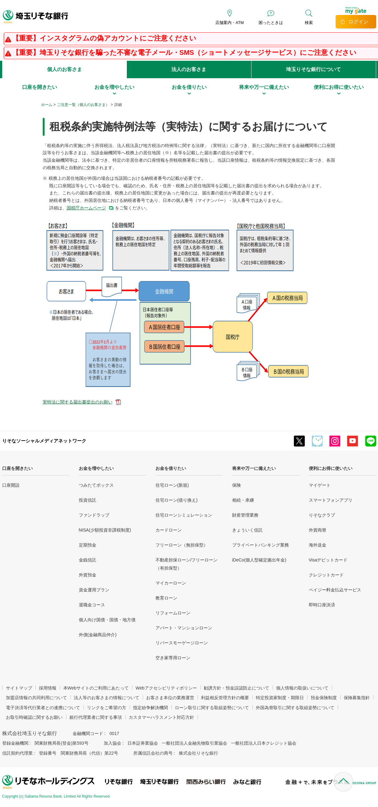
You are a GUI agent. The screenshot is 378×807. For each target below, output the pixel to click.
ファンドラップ (94, 515)
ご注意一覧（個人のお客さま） (83, 105)
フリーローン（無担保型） (182, 544)
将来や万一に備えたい (254, 468)
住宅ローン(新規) (172, 485)
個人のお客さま (64, 69)
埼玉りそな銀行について (313, 69)
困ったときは (271, 22)
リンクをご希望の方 (106, 707)
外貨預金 (87, 574)
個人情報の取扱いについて (302, 687)
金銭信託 (87, 559)
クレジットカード (326, 574)
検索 (309, 22)
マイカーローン (171, 582)
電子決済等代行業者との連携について (43, 707)
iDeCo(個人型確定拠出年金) (259, 559)
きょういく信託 (247, 530)
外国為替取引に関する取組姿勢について (295, 707)
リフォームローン (173, 612)
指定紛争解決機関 (150, 707)
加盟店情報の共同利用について (36, 697)
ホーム (46, 105)
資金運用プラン (94, 589)
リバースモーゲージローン (182, 642)
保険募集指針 (357, 697)
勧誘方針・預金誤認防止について (236, 687)
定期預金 (87, 544)
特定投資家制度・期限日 (280, 697)
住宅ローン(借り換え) (177, 500)
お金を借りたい (171, 468)
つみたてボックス (96, 485)
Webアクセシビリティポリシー (166, 687)
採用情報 (47, 687)
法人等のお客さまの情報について (106, 697)
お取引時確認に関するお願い (34, 717)
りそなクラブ (322, 515)
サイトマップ (19, 687)
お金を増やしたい (96, 468)
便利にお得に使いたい (330, 468)
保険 (236, 485)
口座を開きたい (17, 468)
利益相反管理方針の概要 (225, 697)
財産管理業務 (245, 515)
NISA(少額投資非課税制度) (105, 530)
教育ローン (166, 597)
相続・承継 (243, 500)
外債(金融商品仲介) (98, 634)
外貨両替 (317, 530)
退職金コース (92, 604)
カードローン (169, 530)
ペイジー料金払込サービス (335, 589)
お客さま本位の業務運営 (170, 697)
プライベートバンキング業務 (260, 544)
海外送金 (317, 544)
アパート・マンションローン (184, 627)
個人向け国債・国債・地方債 (107, 619)
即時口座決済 (322, 604)
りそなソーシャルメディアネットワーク (44, 440)
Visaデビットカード (328, 559)
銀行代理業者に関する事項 (95, 717)
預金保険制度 (324, 697)
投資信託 (87, 500)
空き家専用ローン (173, 657)
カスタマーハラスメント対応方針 (161, 717)
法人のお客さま (188, 69)
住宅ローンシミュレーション (184, 515)
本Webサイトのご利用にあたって (96, 687)
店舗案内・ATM (229, 22)
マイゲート (320, 485)
